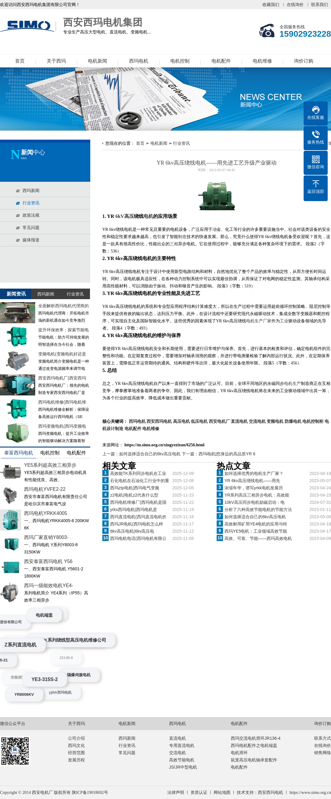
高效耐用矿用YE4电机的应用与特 (255, 524)
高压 (129, 216)
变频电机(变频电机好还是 (62, 353)
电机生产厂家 (258, 321)
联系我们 (319, 4)
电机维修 (262, 60)
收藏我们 (270, 4)
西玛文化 (76, 745)
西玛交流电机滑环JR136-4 (255, 738)
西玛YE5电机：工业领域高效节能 (255, 531)
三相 (174, 244)
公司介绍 (76, 738)
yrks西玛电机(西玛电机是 (133, 509)
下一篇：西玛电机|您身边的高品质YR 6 (218, 453)
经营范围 (76, 752)
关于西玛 (56, 60)
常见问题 (127, 752)
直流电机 (177, 738)
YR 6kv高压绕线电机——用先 (252, 480)
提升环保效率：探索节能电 (63, 329)
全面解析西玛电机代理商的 (63, 305)
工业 (284, 321)
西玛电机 (138, 60)
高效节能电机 (181, 759)
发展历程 (76, 759)
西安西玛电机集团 (28, 26)
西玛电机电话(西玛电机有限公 (138, 538)
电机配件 (221, 60)
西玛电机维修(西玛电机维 (62, 402)
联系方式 (322, 738)
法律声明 (175, 792)
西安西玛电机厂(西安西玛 (62, 378)
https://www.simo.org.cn (310, 792)
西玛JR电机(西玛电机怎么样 (136, 524)
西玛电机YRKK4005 (45, 513)
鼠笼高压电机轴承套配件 (254, 759)
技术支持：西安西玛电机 (260, 792)
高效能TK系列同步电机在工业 (138, 473)
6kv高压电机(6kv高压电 (132, 531)
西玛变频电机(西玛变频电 (62, 426)
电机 (148, 216)
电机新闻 (97, 60)
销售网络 (322, 752)
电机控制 (180, 60)
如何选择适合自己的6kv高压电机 (255, 516)
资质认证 (198, 792)
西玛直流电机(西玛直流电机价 (138, 516)
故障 (203, 363)
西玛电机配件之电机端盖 (254, 745)
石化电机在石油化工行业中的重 (139, 480)
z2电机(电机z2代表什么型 (134, 495)
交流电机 (177, 752)
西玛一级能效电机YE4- (48, 585)
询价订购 (303, 60)
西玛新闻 (127, 738)
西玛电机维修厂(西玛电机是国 (138, 502)
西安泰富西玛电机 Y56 (48, 561)
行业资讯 (181, 143)
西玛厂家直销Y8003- (46, 537)
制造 (182, 236)
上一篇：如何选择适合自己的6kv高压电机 (142, 453)
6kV (119, 216)
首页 (20, 60)
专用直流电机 (181, 745)
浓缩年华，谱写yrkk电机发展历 (253, 487)
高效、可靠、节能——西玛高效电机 (258, 538)
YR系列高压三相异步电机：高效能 (256, 495)
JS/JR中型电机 (183, 767)
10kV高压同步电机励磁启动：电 (254, 502)
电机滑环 (239, 752)
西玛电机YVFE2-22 (45, 489)
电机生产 (292, 383)
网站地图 (222, 792)
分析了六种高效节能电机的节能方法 (258, 509)
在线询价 (295, 4)
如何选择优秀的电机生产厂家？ (253, 473)
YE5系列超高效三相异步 (50, 465)
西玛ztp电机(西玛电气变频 (134, 487)
